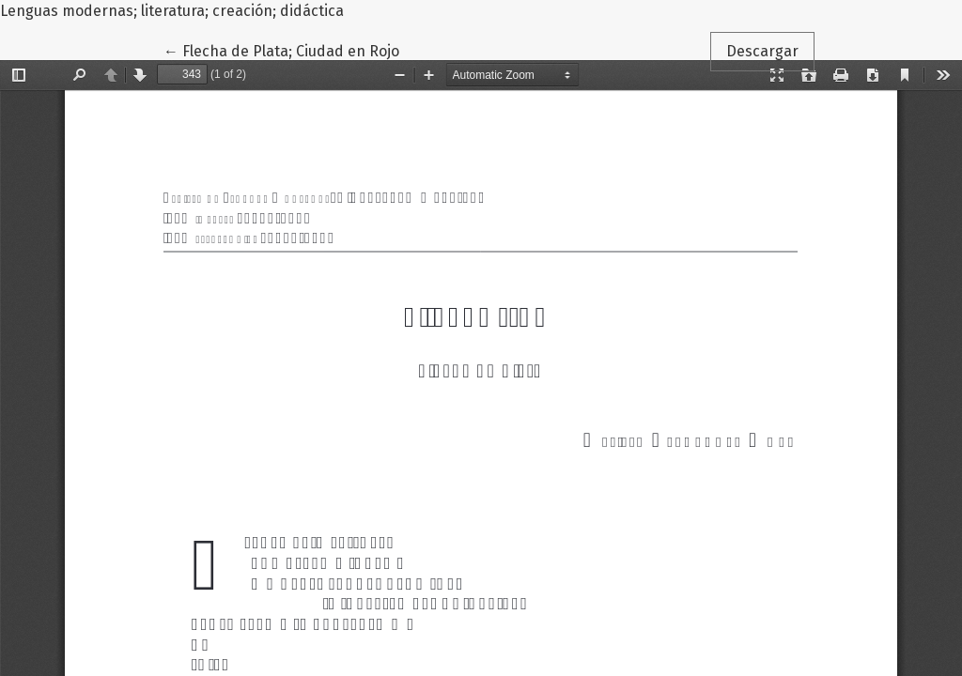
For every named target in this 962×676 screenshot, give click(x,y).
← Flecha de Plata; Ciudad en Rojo (282, 49)
